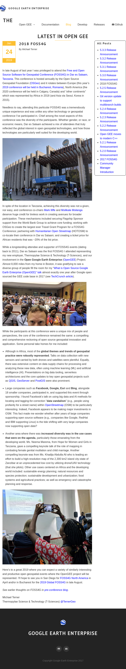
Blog (68, 24)
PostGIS (40, 380)
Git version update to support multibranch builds (110, 100)
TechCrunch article (62, 276)
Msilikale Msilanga (72, 210)
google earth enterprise (28, 8)
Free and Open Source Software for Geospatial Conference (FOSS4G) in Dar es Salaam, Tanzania (45, 74)
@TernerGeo (68, 601)
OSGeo (35, 83)
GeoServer (23, 380)
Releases (99, 24)
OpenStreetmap (54, 405)
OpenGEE (70, 259)
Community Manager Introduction (107, 167)
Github (119, 24)
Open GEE (25, 24)
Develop (82, 24)
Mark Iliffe (49, 210)
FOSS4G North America (74, 578)
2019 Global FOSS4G (53, 582)
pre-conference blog (56, 590)
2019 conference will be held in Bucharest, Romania (32, 87)
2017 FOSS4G (108, 159)
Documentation (50, 24)
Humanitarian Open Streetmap (53, 231)
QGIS (12, 380)
